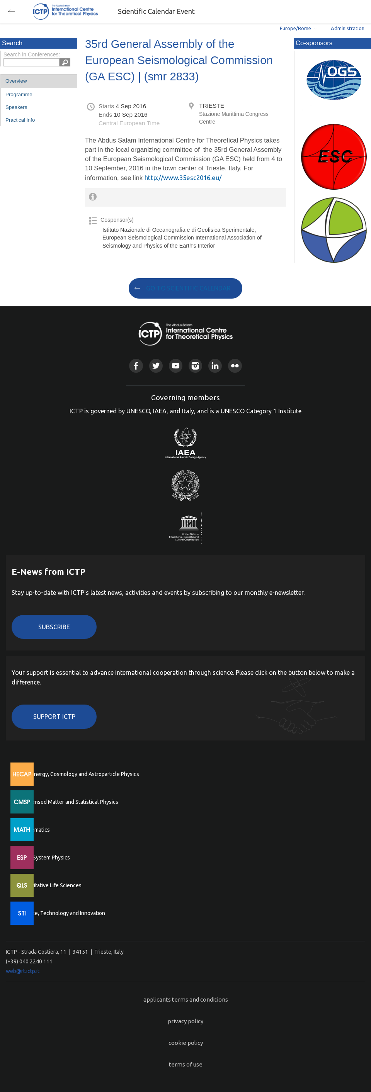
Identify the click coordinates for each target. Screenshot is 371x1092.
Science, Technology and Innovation (62, 913)
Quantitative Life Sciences (50, 885)
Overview (16, 81)
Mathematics (34, 830)
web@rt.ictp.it (22, 971)
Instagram (195, 365)
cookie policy (185, 1042)
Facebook (136, 365)
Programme (18, 94)
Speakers (16, 107)
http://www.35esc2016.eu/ (183, 177)
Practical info (20, 120)
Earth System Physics (44, 857)
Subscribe (54, 626)
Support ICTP (54, 716)
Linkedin (215, 365)
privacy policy (185, 1021)
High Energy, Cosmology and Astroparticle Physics (79, 774)
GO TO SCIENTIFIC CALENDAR (188, 288)
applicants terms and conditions (185, 999)
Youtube (175, 365)
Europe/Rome (295, 28)
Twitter (156, 365)
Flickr (235, 365)
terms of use (186, 1064)
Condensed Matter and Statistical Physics (68, 802)
